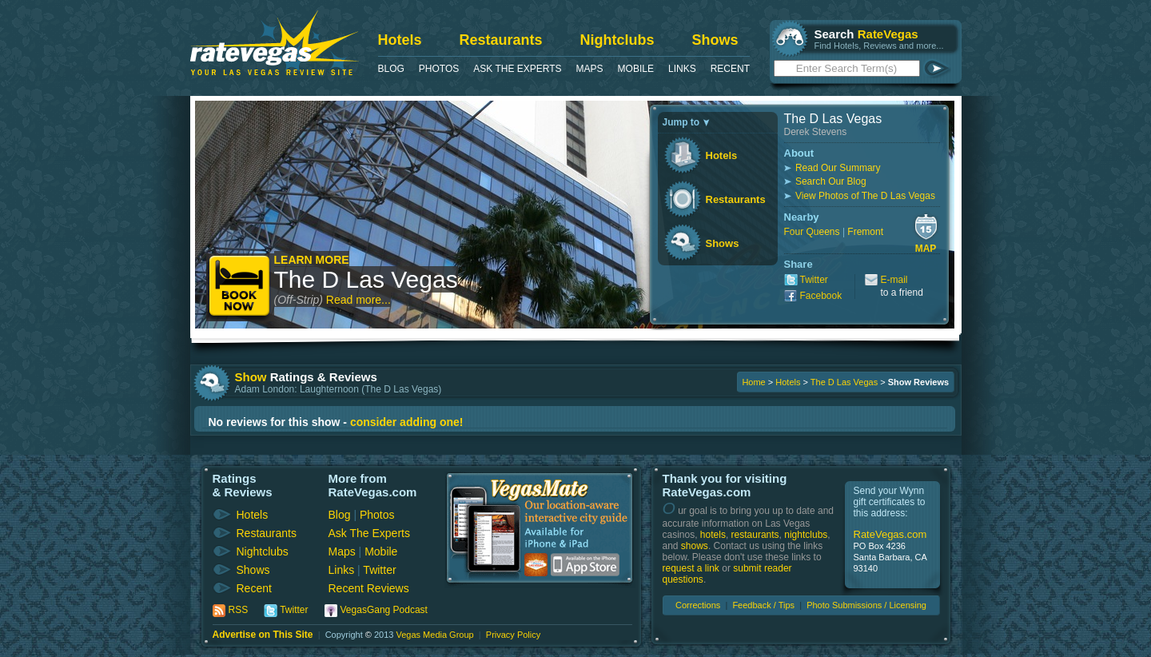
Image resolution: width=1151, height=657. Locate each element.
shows (694, 545)
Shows (715, 40)
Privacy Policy (513, 634)
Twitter (814, 279)
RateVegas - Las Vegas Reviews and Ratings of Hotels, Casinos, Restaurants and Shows (274, 42)
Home (753, 382)
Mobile (636, 68)
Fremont (865, 231)
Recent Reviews (369, 588)
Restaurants (501, 40)
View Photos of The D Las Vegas (865, 195)
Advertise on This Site (263, 634)
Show (251, 377)
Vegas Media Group (434, 634)
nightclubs (805, 534)
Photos (439, 68)
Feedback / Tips (763, 605)
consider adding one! (407, 422)
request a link (691, 568)
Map (926, 248)
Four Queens (812, 231)
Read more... (358, 299)
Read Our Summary (838, 167)
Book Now (240, 287)
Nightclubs (617, 40)
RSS (239, 609)
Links (682, 68)
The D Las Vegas (366, 279)
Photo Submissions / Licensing (866, 605)
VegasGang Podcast (384, 609)
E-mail (894, 279)
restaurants (755, 534)
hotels (713, 534)
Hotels (400, 40)
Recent (730, 68)
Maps (589, 68)
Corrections (697, 605)
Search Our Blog (830, 181)
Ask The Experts (517, 68)
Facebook (821, 295)
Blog (391, 68)
